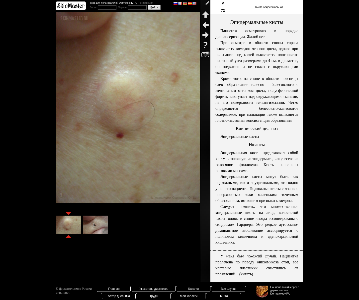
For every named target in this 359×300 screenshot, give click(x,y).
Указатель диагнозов (153, 289)
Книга (224, 296)
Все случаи (229, 289)
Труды (154, 296)
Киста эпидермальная (269, 6)
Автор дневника (119, 296)
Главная (114, 289)
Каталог (193, 289)
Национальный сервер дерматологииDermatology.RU (284, 290)
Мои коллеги (188, 296)
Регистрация (146, 2)
